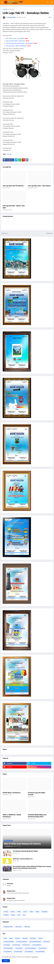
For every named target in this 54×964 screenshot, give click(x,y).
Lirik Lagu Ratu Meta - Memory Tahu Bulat (14, 207)
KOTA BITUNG (16, 945)
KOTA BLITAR (26, 945)
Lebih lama (49, 233)
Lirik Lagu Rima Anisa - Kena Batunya (39, 186)
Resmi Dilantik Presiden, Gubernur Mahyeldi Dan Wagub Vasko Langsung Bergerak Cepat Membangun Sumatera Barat (32, 867)
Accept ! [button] (6, 960)
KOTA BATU (46, 941)
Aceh (19, 915)
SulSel (31, 911)
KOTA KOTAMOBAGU (30, 948)
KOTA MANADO (29, 951)
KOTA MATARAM (40, 951)
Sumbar (6, 911)
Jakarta (12, 911)
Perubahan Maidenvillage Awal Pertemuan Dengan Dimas (37, 816)
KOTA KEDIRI (19, 948)
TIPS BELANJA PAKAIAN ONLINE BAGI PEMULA (25, 851)
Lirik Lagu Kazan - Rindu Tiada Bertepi (16, 45)
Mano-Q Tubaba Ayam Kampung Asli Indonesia (22, 844)
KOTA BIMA (7, 945)
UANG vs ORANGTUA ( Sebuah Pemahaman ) (12, 816)
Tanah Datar (18, 926)
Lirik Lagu (11, 9)
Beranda (5, 9)
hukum (25, 911)
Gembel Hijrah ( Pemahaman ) (12, 793)
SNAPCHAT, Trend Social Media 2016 (23, 859)
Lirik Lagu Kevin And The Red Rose (13, 186)
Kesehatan (44, 911)
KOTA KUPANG (42, 948)
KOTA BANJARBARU (21, 941)
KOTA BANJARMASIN (35, 941)
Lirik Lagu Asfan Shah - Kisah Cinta (15, 41)
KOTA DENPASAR (8, 948)
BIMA (5, 938)
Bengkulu (6, 915)
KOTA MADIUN (7, 951)
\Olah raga (27, 926)
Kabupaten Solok (8, 926)
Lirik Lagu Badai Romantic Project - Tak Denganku (19, 43)
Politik (18, 911)
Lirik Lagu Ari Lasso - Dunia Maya (15, 38)
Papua (13, 915)
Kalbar (37, 911)
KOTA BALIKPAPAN (9, 941)
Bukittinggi (33, 938)
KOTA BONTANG (36, 945)
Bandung (17, 938)
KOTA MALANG (18, 951)
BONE (10, 938)
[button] (2, 2)
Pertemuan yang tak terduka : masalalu (37, 793)
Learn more (34, 957)
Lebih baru (5, 233)
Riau (24, 915)
